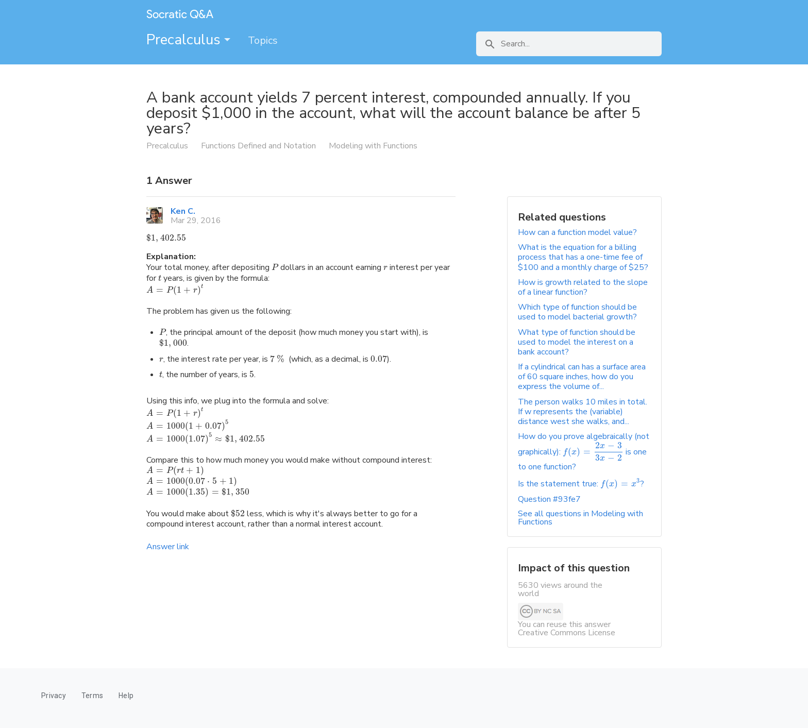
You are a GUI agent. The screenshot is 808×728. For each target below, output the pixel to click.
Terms (92, 695)
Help (126, 695)
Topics (263, 40)
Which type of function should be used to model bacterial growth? (577, 312)
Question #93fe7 (549, 499)
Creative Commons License (566, 632)
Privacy (53, 695)
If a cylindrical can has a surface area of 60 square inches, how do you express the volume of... (582, 376)
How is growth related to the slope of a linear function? (583, 287)
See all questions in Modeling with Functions (580, 518)
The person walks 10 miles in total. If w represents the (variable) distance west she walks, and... (582, 411)
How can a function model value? (577, 232)
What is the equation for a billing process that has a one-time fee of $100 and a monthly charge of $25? (583, 257)
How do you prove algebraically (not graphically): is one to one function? (583, 451)
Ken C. (183, 211)
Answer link (167, 546)
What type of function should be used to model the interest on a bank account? (576, 342)
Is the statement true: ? (581, 483)
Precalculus (188, 39)
